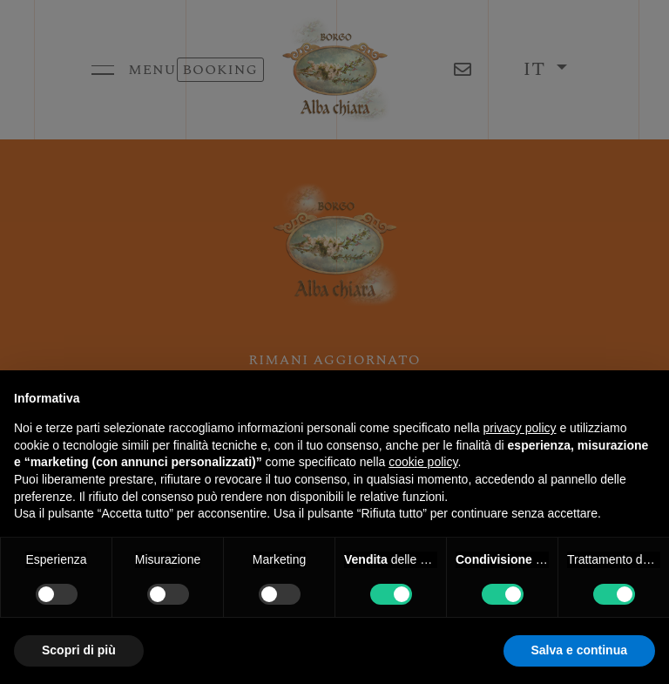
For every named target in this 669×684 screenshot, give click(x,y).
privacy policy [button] (520, 428)
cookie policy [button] (423, 462)
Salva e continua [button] (579, 650)
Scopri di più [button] (79, 650)
